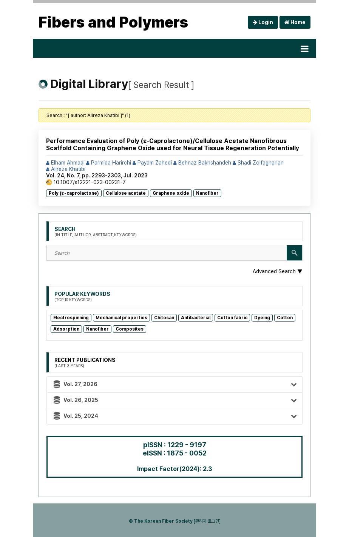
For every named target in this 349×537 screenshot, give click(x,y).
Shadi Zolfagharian (258, 163)
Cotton (285, 317)
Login (263, 22)
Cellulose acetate (126, 193)
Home (295, 22)
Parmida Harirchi (108, 163)
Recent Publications (85, 362)
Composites (130, 329)
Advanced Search (278, 271)
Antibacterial (195, 317)
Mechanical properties (121, 317)
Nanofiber (207, 193)
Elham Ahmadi (65, 163)
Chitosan (164, 317)
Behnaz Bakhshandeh (202, 163)
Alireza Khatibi (65, 169)
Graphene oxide (171, 193)
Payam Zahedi (152, 163)
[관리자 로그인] (207, 521)
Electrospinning (71, 317)
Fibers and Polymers (113, 22)
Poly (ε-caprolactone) (74, 193)
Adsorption (66, 329)
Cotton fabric (232, 317)
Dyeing (262, 317)
